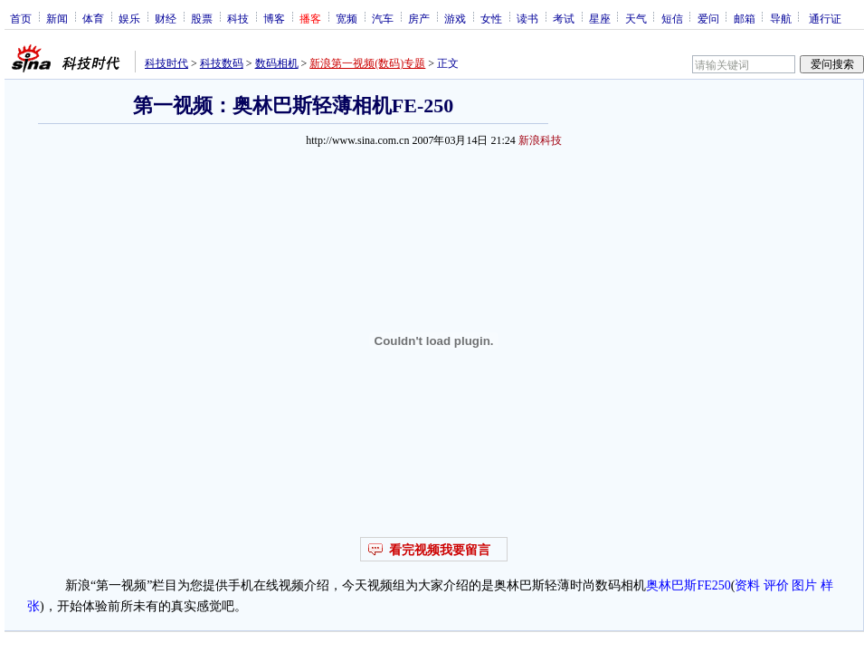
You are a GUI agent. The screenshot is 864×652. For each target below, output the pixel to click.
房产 (419, 18)
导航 (781, 18)
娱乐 (129, 18)
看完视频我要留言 (439, 550)
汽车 (383, 18)
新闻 (57, 18)
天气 (636, 18)
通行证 (825, 18)
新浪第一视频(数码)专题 (367, 63)
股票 (202, 18)
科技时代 (166, 63)
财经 (165, 18)
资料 (747, 585)
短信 (672, 18)
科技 (238, 18)
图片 (804, 585)
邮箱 (744, 18)
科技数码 (221, 63)
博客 (274, 18)
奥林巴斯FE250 (688, 585)
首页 (21, 18)
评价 (776, 585)
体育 (93, 18)
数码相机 (277, 63)
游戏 (455, 18)
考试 (563, 18)
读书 (527, 18)
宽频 (346, 18)
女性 (491, 18)
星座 (600, 18)
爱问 (708, 18)
